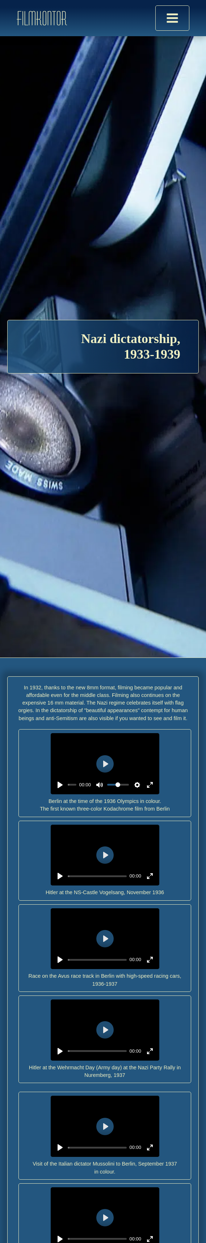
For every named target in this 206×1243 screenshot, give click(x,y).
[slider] (72, 784)
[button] (13, 1230)
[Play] (60, 785)
